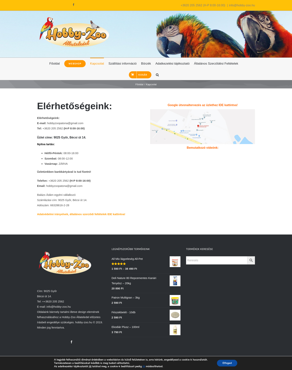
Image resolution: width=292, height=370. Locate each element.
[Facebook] (71, 341)
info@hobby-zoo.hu (242, 5)
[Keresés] (157, 74)
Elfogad (227, 363)
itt (90, 366)
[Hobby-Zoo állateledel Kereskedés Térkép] (202, 111)
